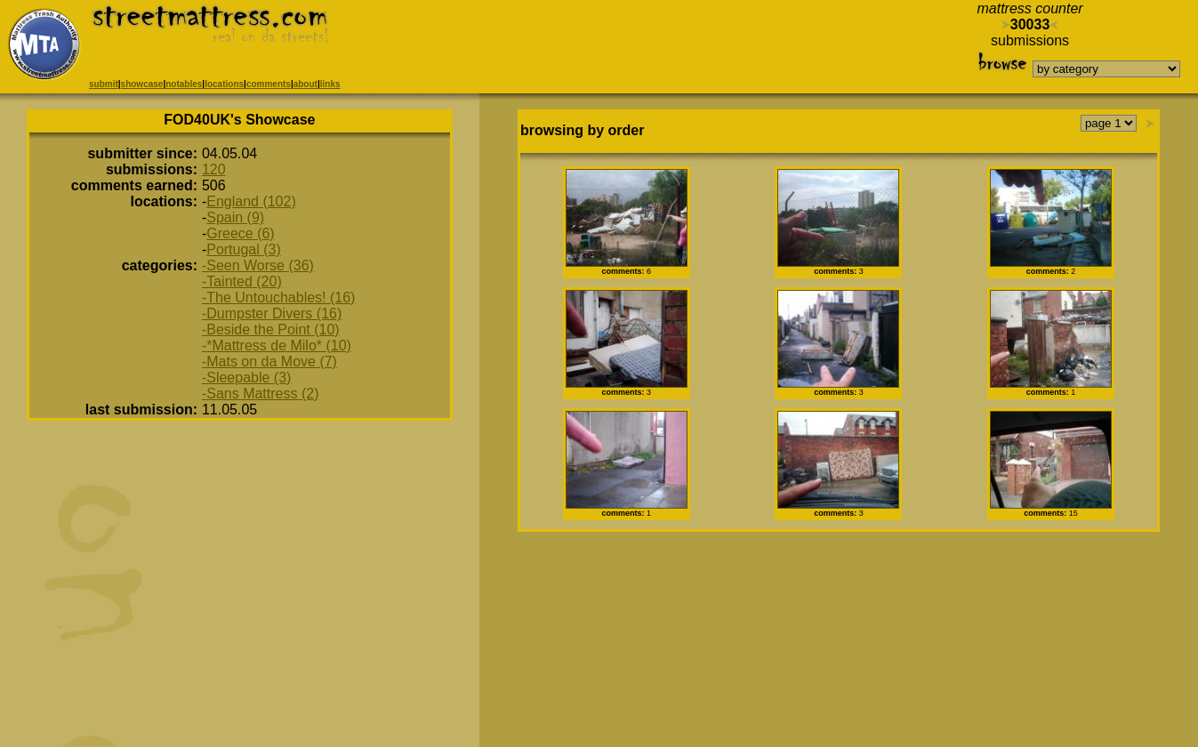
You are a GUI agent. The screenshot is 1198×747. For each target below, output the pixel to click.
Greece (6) (240, 233)
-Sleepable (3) (247, 377)
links (330, 84)
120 (214, 169)
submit (103, 84)
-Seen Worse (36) (258, 265)
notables (183, 84)
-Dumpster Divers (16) (272, 313)
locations (224, 84)
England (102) (251, 201)
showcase (142, 84)
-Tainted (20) (242, 281)
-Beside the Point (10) (271, 329)
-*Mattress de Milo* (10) (276, 345)
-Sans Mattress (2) (260, 393)
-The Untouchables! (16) (279, 297)
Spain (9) (235, 217)
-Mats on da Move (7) (269, 361)
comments (268, 84)
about (305, 84)
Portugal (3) (243, 249)
